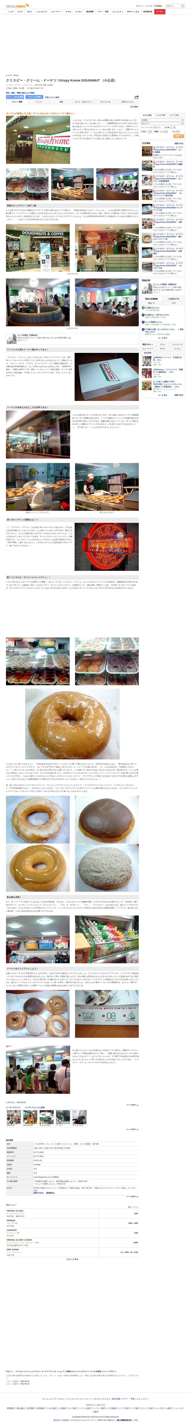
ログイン (139, 6)
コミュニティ (117, 12)
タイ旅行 (73, 1408)
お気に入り (127, 102)
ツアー (92, 1420)
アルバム (105, 102)
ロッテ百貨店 (96, 1371)
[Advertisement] (95, 22)
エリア (20, 12)
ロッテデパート (83, 1371)
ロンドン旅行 (147, 1408)
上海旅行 (63, 1408)
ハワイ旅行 (124, 1408)
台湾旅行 (31, 1408)
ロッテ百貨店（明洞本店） (165, 284)
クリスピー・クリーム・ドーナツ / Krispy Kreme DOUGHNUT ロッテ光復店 (168, 149)
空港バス (151, 303)
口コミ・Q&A (83, 102)
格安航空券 (147, 12)
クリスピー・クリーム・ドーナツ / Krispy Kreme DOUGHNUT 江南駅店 (168, 164)
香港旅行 (41, 1408)
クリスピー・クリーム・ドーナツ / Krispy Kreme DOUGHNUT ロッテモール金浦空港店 (168, 178)
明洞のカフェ (71, 1371)
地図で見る (179, 143)
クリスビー (36, 1371)
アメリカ (52, 1371)
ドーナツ (45, 1371)
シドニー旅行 (99, 1408)
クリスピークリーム (23, 1371)
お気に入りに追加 (52, 97)
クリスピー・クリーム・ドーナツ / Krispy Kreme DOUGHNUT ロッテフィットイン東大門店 (168, 193)
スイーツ (105, 1371)
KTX (174, 303)
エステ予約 (160, 115)
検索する (178, 136)
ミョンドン (61, 1371)
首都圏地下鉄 (173, 299)
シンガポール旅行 (163, 1408)
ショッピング (41, 12)
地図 (61, 102)
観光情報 (90, 12)
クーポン (159, 12)
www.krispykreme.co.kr (42, 1177)
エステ (87, 1420)
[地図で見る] (38, 1193)
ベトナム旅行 (85, 1408)
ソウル (8, 88)
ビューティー (56, 12)
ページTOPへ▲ (132, 1105)
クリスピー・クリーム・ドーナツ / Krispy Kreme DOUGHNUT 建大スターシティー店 (168, 236)
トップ (10, 12)
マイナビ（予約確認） (154, 6)
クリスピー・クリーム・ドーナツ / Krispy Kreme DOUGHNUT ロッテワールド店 (168, 207)
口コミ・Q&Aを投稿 (15, 97)
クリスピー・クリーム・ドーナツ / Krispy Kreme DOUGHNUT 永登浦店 (168, 251)
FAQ (136, 1420)
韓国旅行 (11, 1408)
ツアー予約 (174, 115)
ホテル (68, 12)
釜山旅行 (21, 1408)
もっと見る (73, 1259)
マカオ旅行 (52, 1408)
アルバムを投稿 (34, 97)
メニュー (39, 102)
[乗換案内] (50, 1193)
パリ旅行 (135, 1408)
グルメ (29, 12)
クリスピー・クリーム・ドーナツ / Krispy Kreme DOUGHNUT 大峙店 (168, 222)
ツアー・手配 (103, 12)
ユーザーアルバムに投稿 (34, 1107)
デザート (113, 1371)
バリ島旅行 (112, 1408)
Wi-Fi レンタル (133, 12)
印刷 (136, 107)
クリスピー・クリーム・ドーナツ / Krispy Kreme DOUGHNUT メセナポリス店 (168, 265)
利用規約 (65, 1420)
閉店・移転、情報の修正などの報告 (20, 93)
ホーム (45, 1399)
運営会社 (56, 1420)
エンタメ (78, 12)
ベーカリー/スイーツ (35, 88)
